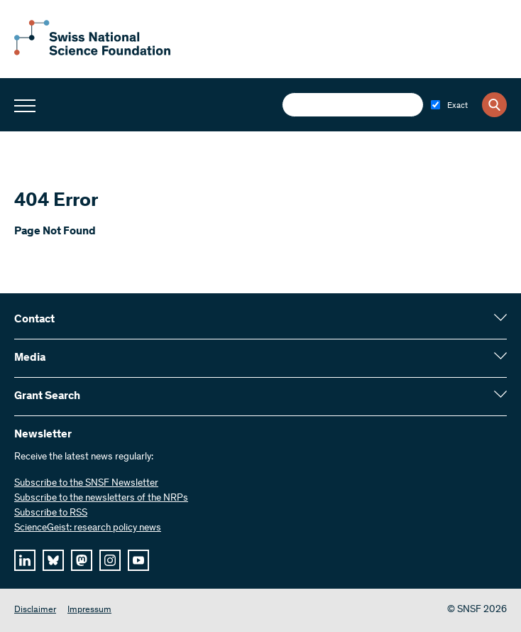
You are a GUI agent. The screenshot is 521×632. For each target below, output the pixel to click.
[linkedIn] (24, 560)
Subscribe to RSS (50, 513)
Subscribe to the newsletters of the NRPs (101, 498)
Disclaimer (35, 610)
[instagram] (110, 560)
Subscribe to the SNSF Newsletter (86, 484)
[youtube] (138, 560)
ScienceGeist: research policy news (87, 528)
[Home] (92, 52)
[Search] (494, 104)
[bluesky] (53, 560)
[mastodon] (81, 560)
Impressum (89, 610)
